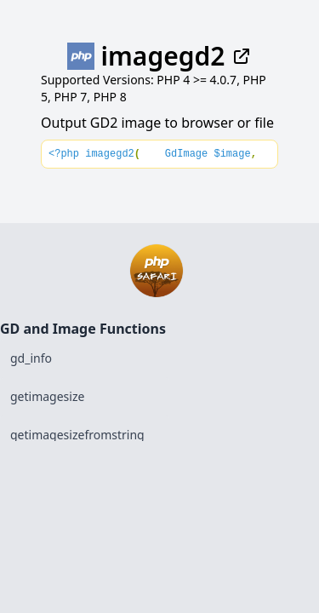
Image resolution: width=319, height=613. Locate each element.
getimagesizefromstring (77, 435)
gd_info (31, 358)
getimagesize (47, 396)
